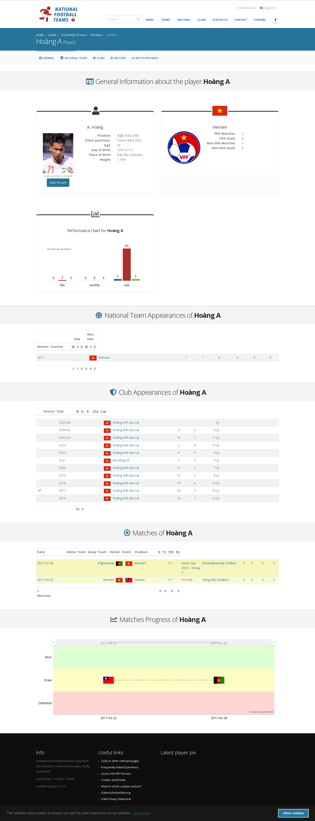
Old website (246, 8)
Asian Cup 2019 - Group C (172, 558)
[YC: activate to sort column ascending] (260, 547)
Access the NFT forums (116, 755)
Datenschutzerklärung (115, 774)
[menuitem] (163, 623)
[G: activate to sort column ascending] (216, 342)
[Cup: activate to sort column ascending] (268, 406)
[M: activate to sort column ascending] (186, 342)
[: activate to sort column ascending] (39, 406)
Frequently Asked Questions (119, 748)
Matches (118, 58)
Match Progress (145, 58)
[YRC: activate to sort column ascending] (268, 547)
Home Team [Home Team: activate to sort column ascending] (98, 547)
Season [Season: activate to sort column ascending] (43, 342)
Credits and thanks (113, 761)
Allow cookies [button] (293, 813)
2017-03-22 (45, 566)
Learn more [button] (142, 813)
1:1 (145, 558)
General (46, 58)
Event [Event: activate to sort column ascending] (158, 547)
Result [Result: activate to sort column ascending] (146, 547)
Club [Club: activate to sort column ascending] (84, 406)
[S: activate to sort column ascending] (201, 342)
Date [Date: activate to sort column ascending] (41, 547)
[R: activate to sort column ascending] (223, 406)
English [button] (268, 8)
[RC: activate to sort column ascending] (275, 547)
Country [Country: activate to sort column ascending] (95, 342)
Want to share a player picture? (121, 767)
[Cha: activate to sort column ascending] (248, 406)
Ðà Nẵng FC (98, 455)
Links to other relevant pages (120, 742)
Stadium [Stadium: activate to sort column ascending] (212, 547)
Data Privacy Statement (116, 780)
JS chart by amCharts (59, 249)
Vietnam (104, 353)
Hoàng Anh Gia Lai (103, 418)
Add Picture (58, 182)
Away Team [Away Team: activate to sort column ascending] (119, 547)
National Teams (73, 58)
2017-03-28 (45, 558)
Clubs (99, 58)
